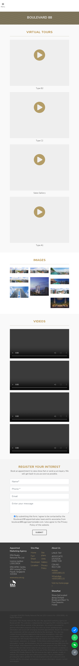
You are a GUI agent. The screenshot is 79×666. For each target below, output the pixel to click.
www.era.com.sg (17, 577)
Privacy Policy (44, 567)
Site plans (43, 554)
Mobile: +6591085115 (58, 571)
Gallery (44, 562)
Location (34, 565)
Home (33, 552)
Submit (39, 532)
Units (43, 558)
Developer (35, 562)
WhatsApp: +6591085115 (58, 577)
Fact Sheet (33, 557)
